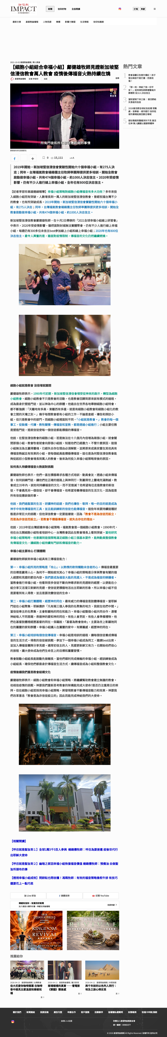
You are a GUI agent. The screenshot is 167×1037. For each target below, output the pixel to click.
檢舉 (117, 78)
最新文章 (17, 21)
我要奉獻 (112, 905)
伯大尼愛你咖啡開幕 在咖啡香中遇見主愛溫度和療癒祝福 (26, 989)
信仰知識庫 (98, 21)
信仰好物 (62, 8)
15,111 (57, 157)
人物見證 (47, 21)
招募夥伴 (99, 1012)
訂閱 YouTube (100, 895)
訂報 (136, 8)
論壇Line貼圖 (66, 1021)
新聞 (50, 8)
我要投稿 (44, 1012)
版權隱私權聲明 (115, 1012)
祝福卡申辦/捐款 (149, 1012)
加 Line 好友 (28, 895)
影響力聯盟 (70, 21)
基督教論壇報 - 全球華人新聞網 (23, 9)
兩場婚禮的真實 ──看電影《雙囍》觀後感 (64, 987)
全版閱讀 (76, 8)
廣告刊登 (58, 1012)
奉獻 (143, 8)
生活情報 (84, 21)
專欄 (58, 21)
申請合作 (71, 1012)
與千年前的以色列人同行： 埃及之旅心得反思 (101, 987)
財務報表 (132, 1012)
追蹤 (45, 79)
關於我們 (17, 1012)
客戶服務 (85, 1012)
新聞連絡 (30, 1012)
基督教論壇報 (32, 21)
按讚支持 (64, 895)
